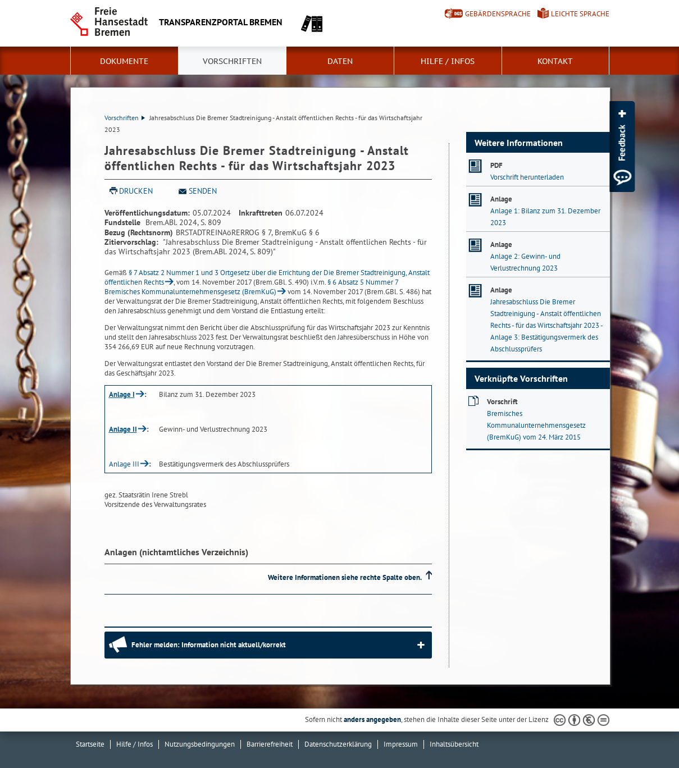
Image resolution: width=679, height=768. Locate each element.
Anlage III (124, 464)
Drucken (136, 191)
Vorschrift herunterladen (527, 177)
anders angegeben (372, 719)
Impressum (401, 744)
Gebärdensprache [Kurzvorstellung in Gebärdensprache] (498, 14)
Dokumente (124, 61)
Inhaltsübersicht (454, 744)
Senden (203, 191)
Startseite (90, 744)
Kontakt (555, 61)
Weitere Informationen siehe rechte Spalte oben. (345, 577)
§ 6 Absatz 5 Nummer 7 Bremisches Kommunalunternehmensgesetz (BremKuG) (251, 286)
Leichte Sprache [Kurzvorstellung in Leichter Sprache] (580, 14)
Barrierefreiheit (270, 744)
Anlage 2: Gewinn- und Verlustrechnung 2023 (525, 262)
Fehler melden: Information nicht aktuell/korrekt (208, 645)
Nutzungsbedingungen (200, 744)
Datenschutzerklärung (338, 744)
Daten (340, 61)
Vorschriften (232, 61)
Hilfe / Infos (448, 61)
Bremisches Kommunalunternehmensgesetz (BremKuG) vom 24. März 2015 (536, 425)
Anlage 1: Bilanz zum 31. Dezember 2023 (545, 216)
